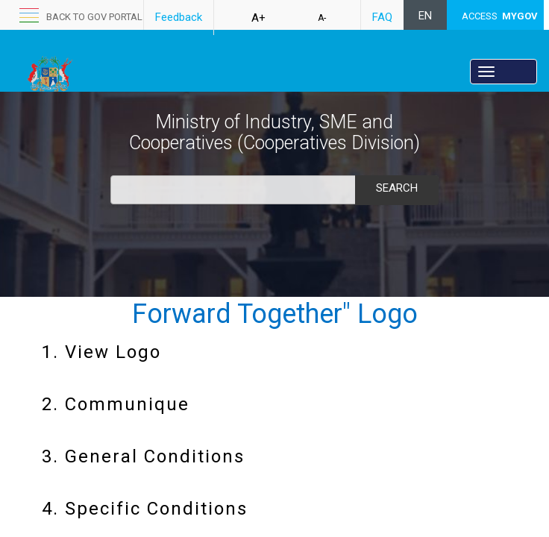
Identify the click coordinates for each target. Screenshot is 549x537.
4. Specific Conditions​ (145, 508)
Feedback (178, 17)
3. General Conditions (143, 456)
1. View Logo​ (101, 352)
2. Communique (115, 404)
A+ (258, 18)
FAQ (382, 17)
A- (322, 18)
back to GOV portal (94, 16)
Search (397, 188)
